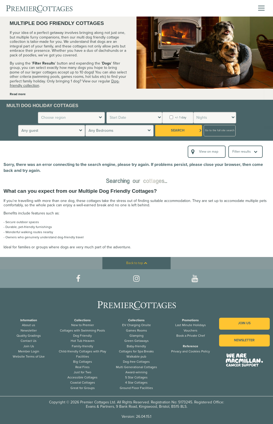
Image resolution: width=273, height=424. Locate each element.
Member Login (28, 351)
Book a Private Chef (190, 336)
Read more (18, 94)
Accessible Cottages (82, 377)
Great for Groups (82, 388)
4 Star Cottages (136, 382)
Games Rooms (136, 330)
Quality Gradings (29, 336)
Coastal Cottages (82, 382)
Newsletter (29, 330)
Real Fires (82, 367)
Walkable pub (136, 356)
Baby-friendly (136, 346)
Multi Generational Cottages (136, 367)
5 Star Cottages (136, 377)
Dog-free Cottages (136, 362)
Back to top (136, 263)
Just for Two (82, 372)
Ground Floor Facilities (136, 388)
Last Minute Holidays (190, 325)
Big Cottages (82, 362)
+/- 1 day (178, 117)
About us (28, 325)
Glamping (136, 336)
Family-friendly (82, 346)
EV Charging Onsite (136, 325)
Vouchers (190, 330)
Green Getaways (136, 341)
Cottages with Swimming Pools (82, 330)
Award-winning (136, 372)
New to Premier (82, 325)
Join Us (28, 346)
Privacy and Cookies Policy (190, 351)
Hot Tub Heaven (83, 341)
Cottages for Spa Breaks (136, 351)
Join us (244, 323)
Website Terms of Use (29, 356)
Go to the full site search (219, 130)
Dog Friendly (82, 336)
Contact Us (29, 341)
